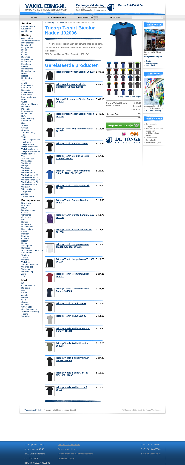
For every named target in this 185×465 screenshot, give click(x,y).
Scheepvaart (27, 245)
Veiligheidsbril (27, 144)
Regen (24, 243)
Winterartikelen (28, 189)
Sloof (23, 123)
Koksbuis (25, 90)
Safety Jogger (27, 307)
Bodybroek (26, 45)
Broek (24, 50)
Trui (23, 135)
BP (22, 283)
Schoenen (26, 121)
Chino (24, 52)
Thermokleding (28, 132)
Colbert (24, 54)
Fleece (24, 66)
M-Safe (24, 297)
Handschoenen (28, 71)
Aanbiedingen (27, 31)
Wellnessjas (27, 161)
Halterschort (27, 69)
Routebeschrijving (153, 110)
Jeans (24, 83)
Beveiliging (26, 203)
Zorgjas (24, 194)
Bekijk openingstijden (152, 62)
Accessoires (27, 38)
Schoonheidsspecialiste (32, 250)
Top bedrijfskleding (30, 311)
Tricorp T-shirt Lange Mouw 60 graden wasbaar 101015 (72, 245)
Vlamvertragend (28, 158)
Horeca (24, 222)
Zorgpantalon (27, 196)
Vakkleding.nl (51, 22)
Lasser (24, 231)
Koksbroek (26, 87)
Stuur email (150, 66)
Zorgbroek (26, 191)
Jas (23, 80)
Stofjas (24, 128)
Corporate (26, 217)
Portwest (25, 304)
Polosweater (27, 111)
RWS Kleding (27, 118)
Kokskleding (27, 92)
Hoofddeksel (27, 78)
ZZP (23, 276)
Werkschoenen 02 (29, 175)
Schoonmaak (27, 252)
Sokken (24, 125)
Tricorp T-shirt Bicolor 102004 (72, 143)
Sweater (25, 130)
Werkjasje (26, 168)
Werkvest (25, 187)
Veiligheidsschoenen (30, 151)
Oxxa (23, 300)
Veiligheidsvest (28, 154)
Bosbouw (25, 205)
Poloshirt (25, 109)
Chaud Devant (28, 285)
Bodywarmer (27, 47)
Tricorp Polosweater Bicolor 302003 (75, 72)
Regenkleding (27, 113)
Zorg (23, 274)
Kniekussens (27, 85)
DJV (23, 290)
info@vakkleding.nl (153, 57)
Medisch (25, 234)
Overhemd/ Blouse (30, 104)
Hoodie (24, 76)
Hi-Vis (24, 73)
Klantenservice (28, 26)
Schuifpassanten (29, 309)
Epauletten (26, 64)
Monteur (25, 236)
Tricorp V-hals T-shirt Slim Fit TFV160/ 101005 (72, 374)
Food (23, 219)
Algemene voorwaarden (69, 444)
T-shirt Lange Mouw (30, 139)
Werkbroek (26, 163)
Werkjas (25, 165)
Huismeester (27, 226)
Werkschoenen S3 (30, 184)
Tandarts (25, 255)
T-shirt (61, 22)
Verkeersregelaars (29, 264)
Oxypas (24, 302)
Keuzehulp (26, 29)
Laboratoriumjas (28, 97)
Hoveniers (26, 224)
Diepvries (25, 57)
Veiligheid (25, 262)
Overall (24, 102)
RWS (23, 116)
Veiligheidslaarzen (29, 149)
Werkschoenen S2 (30, 182)
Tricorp (24, 314)
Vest (23, 156)
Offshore (25, 238)
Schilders (25, 248)
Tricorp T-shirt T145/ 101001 (71, 303)
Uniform (25, 260)
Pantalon (25, 106)
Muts (23, 99)
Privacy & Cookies (66, 449)
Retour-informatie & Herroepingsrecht (75, 454)
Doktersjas (26, 61)
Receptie (25, 241)
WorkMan (25, 316)
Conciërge (26, 215)
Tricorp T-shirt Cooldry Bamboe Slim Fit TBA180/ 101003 (73, 171)
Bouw (24, 208)
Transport (25, 257)
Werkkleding (27, 271)
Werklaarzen (27, 170)
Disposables (27, 59)
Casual (24, 212)
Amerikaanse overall (30, 40)
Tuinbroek (26, 142)
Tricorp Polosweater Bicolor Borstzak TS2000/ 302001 (71, 85)
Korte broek (26, 95)
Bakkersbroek (27, 43)
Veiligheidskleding (29, 146)
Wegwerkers (27, 267)
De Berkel (26, 288)
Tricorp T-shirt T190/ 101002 (71, 316)
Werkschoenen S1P (30, 180)
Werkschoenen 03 (29, 177)
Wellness (25, 269)
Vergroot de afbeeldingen (129, 96)
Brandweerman (28, 210)
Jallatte (24, 295)
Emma (24, 292)
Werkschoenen (28, 172)
